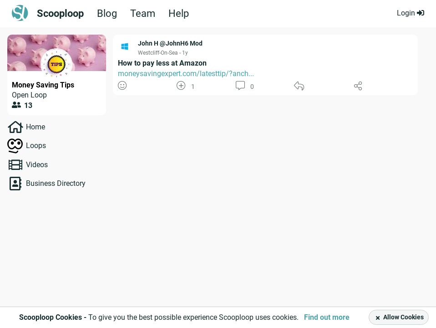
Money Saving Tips (43, 85)
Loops (36, 145)
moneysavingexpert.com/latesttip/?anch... (186, 73)
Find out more (327, 317)
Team (142, 14)
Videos (37, 164)
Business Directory (56, 183)
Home (35, 127)
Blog (107, 14)
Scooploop (60, 14)
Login (410, 13)
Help (178, 14)
